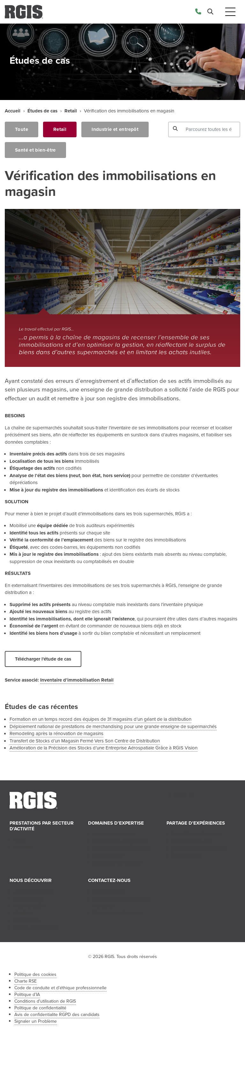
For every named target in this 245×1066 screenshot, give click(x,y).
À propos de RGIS (33, 891)
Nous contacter (108, 891)
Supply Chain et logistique (120, 841)
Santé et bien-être (35, 150)
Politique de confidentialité (40, 1008)
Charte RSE (25, 981)
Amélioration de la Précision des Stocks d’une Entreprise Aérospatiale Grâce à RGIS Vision (103, 747)
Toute (21, 129)
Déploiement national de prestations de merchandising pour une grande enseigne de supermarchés (113, 726)
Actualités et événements (196, 834)
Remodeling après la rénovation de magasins (56, 733)
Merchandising (108, 855)
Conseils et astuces (191, 841)
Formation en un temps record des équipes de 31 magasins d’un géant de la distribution (100, 719)
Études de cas (42, 110)
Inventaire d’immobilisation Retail (77, 679)
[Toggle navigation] (230, 12)
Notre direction (29, 905)
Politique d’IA (27, 994)
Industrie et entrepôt (115, 129)
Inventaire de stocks (113, 834)
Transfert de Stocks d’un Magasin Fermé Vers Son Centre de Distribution (85, 740)
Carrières (23, 913)
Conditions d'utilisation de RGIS (45, 1001)
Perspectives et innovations (199, 848)
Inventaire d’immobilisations (121, 848)
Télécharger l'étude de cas (43, 658)
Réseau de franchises (36, 927)
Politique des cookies (35, 974)
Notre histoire (28, 898)
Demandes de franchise (117, 913)
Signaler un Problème (35, 1021)
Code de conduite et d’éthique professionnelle (60, 987)
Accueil (12, 110)
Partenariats (26, 920)
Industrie (23, 846)
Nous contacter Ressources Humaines (121, 902)
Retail (70, 110)
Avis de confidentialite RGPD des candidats (57, 1014)
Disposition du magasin (117, 862)
